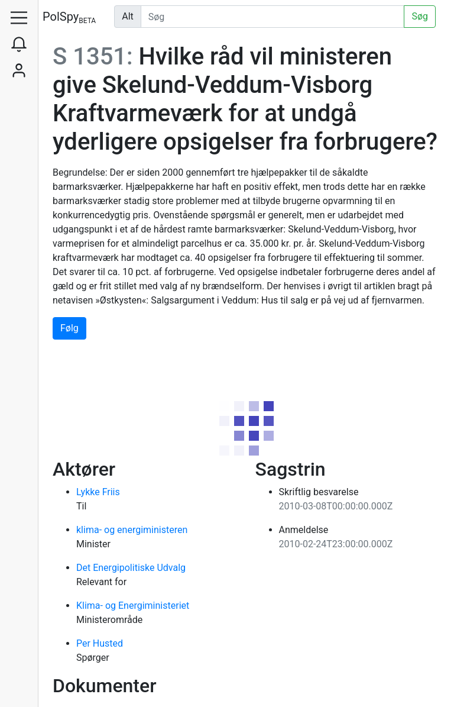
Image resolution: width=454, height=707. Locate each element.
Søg (419, 16)
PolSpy (69, 17)
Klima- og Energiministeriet (132, 605)
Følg (69, 328)
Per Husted (99, 643)
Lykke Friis (98, 492)
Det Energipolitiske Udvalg (131, 567)
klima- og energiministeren (131, 529)
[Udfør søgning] (273, 16)
